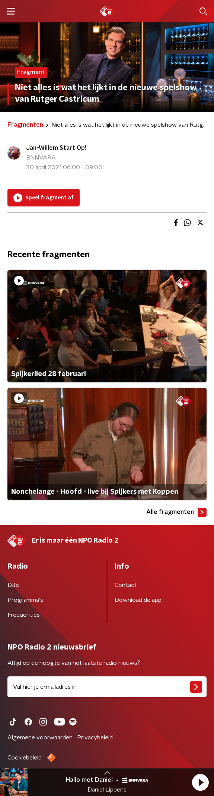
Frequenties (23, 615)
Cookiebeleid (24, 758)
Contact (126, 585)
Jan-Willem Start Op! (56, 148)
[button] (200, 782)
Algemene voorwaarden (40, 737)
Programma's (25, 600)
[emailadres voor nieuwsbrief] (107, 686)
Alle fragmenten (176, 512)
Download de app (138, 600)
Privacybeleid (95, 737)
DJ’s (13, 585)
